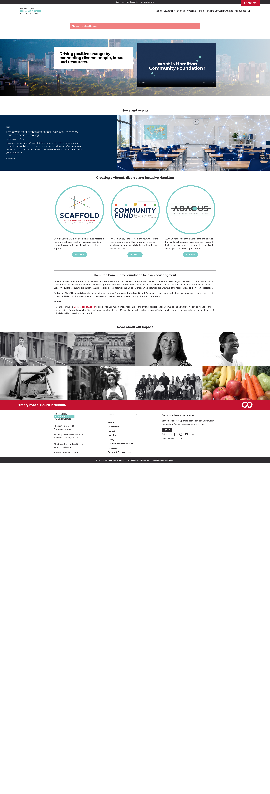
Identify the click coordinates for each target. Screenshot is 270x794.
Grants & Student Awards (220, 11)
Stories (181, 11)
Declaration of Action (84, 307)
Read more (79, 255)
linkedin (193, 434)
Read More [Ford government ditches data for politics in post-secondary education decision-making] (10, 158)
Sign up (165, 421)
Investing (191, 11)
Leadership (169, 11)
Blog (8, 127)
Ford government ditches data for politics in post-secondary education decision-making (43, 133)
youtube (187, 434)
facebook (175, 434)
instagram (181, 434)
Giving (201, 11)
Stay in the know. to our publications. (135, 2)
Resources (240, 11)
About (159, 11)
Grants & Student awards (120, 444)
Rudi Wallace (11, 139)
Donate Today (250, 3)
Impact (111, 431)
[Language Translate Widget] (172, 438)
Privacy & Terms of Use (119, 452)
